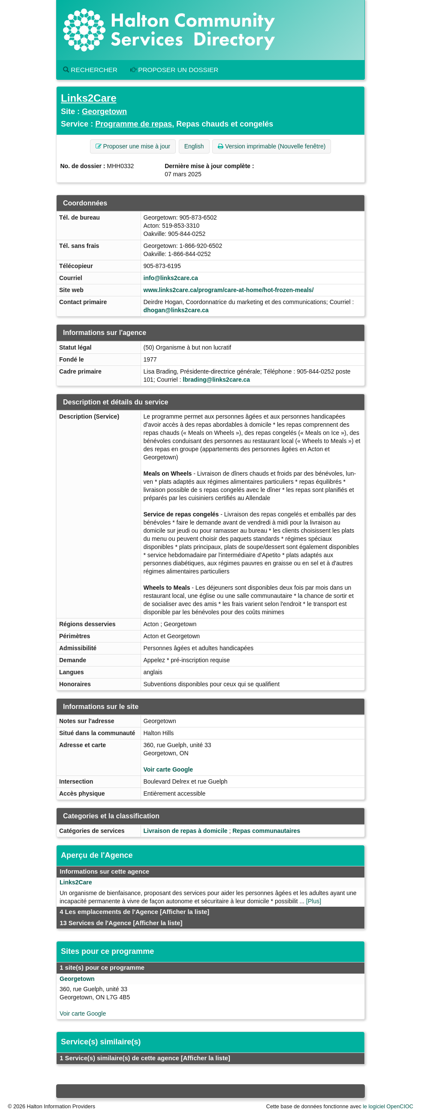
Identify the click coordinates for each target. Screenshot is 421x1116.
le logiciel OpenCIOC (388, 1107)
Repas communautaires (266, 830)
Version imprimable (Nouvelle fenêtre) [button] (271, 146)
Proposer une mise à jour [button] (133, 146)
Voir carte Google (168, 769)
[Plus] (313, 901)
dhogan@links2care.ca (176, 310)
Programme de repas (133, 124)
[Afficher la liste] (184, 911)
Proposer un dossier (174, 69)
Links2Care (88, 98)
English (194, 146)
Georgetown (104, 111)
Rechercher (90, 69)
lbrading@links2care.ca (216, 379)
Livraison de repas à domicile (186, 830)
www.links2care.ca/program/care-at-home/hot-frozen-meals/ (229, 290)
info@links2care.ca (171, 277)
